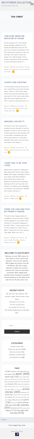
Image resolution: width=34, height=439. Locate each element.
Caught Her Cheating (15, 82)
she (24, 150)
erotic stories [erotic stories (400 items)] (17, 390)
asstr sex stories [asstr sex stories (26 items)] (19, 379)
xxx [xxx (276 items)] (19, 413)
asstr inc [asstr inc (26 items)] (8, 379)
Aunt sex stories (15, 352)
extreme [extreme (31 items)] (25, 392)
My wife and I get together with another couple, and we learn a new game (17, 296)
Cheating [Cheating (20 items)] (11, 386)
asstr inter (7, 108)
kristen (6, 242)
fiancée (22, 240)
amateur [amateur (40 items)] (15, 371)
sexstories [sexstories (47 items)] (16, 408)
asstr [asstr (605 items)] (23, 373)
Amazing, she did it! (14, 121)
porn (20, 150)
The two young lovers (17, 304)
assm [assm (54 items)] (11, 374)
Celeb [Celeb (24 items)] (20, 384)
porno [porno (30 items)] (14, 402)
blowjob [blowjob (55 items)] (12, 384)
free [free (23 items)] (23, 394)
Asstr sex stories (18, 67)
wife (27, 150)
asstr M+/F (15, 108)
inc (19, 69)
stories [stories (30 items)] (26, 408)
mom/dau (7, 71)
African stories (16, 346)
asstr (7, 67)
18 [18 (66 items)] (8, 371)
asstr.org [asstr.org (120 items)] (12, 377)
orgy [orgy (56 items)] (11, 400)
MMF (12, 198)
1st (28, 67)
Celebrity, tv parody (15, 355)
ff (9, 198)
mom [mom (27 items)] (23, 397)
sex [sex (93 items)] (12, 405)
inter (22, 69)
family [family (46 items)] (9, 395)
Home (3, 419)
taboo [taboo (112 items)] (11, 410)
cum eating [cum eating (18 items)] (18, 389)
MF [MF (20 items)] (18, 397)
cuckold (11, 150)
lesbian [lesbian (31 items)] (11, 397)
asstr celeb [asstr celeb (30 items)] (24, 377)
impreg (14, 69)
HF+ (10, 69)
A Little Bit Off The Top (17, 307)
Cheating (16, 240)
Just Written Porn (15, 357)
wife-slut (12, 111)
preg (16, 198)
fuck (16, 150)
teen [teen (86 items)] (20, 410)
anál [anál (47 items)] (23, 371)
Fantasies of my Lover (17, 302)
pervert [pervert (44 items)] (19, 400)
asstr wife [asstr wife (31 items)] (16, 381)
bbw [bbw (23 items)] (23, 381)
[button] (32, 4)
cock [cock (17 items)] (17, 386)
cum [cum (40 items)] (10, 389)
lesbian (26, 69)
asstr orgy (23, 108)
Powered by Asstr (17, 431)
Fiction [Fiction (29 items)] (16, 394)
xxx (5, 152)
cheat (6, 69)
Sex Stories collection (16, 2)
